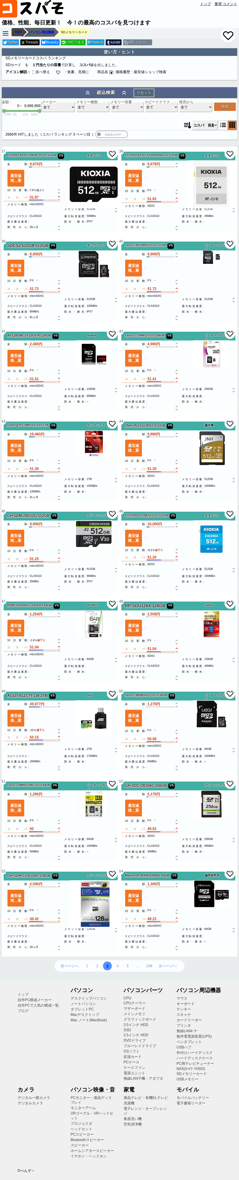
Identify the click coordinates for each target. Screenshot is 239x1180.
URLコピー (137, 42)
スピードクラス (157, 102)
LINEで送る (73, 42)
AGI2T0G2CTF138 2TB (27, 695)
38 (121, 151)
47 (3, 601)
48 (121, 601)
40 (121, 241)
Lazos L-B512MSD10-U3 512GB (145, 245)
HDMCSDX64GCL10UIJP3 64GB (29, 605)
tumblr (113, 42)
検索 (225, 106)
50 (121, 691)
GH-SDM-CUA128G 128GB (28, 875)
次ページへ (168, 966)
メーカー (49, 102)
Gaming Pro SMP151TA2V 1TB (27, 425)
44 (121, 421)
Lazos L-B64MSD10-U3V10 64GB (146, 695)
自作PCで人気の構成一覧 (38, 1005)
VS (61, 155)
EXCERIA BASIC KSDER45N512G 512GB (151, 155)
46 (121, 511)
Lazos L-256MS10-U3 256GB (145, 335)
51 (3, 781)
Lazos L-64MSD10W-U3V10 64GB (28, 785)
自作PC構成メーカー (35, 1000)
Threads (29, 42)
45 (3, 511)
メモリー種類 (87, 102)
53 (3, 871)
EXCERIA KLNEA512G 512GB (146, 515)
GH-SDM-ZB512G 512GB (28, 515)
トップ (205, 4)
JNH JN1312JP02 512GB (145, 425)
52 (121, 781)
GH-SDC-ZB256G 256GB (146, 785)
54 (121, 871)
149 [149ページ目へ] (149, 966)
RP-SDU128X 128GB (145, 605)
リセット (144, 93)
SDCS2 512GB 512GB (27, 245)
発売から (186, 102)
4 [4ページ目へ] (118, 966)
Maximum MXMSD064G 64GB (147, 875)
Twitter (10, 42)
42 (121, 331)
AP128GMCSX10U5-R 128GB (29, 335)
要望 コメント (226, 4)
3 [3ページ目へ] (107, 966)
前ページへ (70, 966)
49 (3, 691)
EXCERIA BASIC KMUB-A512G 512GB (31, 155)
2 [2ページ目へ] (97, 966)
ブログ (23, 1011)
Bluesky (50, 42)
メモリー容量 (121, 102)
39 (3, 241)
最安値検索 (15, 178)
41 (3, 331)
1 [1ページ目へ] (87, 966)
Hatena (95, 42)
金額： (7, 102)
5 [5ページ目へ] (128, 966)
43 (3, 421)
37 (3, 151)
